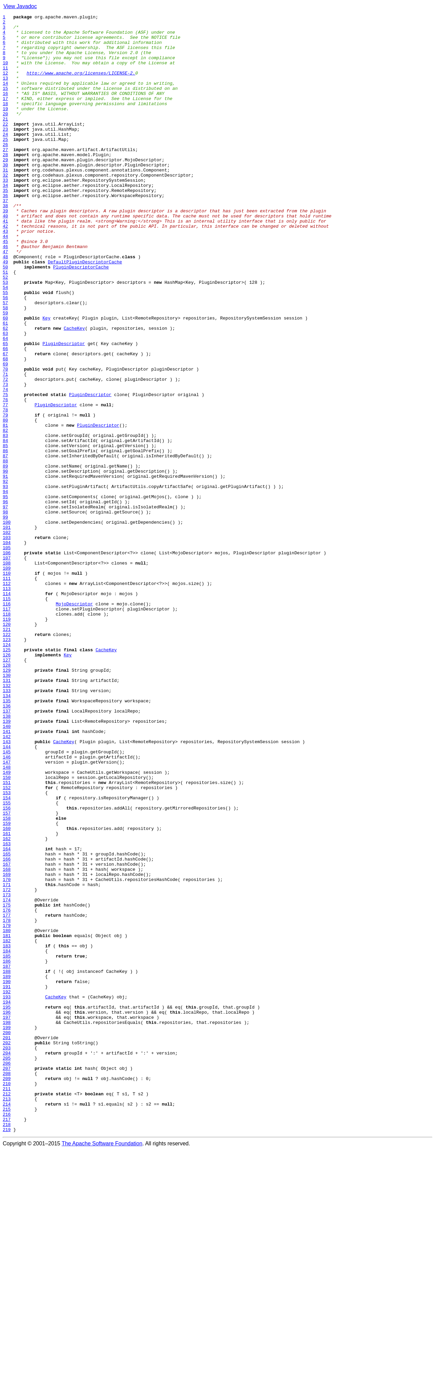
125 (7, 777)
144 (7, 893)
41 (5, 263)
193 (7, 1194)
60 (5, 379)
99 (5, 618)
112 (7, 697)
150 (7, 930)
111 (7, 691)
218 (7, 1347)
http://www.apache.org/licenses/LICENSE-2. (81, 85)
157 (7, 973)
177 (7, 1096)
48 (5, 306)
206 (7, 1273)
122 (7, 759)
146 (7, 906)
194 (7, 1200)
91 (5, 569)
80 (5, 501)
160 (7, 991)
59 (5, 373)
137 (7, 851)
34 (5, 220)
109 (7, 679)
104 (7, 648)
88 (5, 550)
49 (5, 312)
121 (7, 753)
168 (7, 1040)
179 (7, 1108)
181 (7, 1120)
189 (7, 1169)
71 (5, 446)
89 (5, 557)
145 (7, 900)
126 (7, 783)
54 (5, 342)
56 (5, 355)
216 (7, 1334)
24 (5, 159)
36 (5, 232)
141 (7, 875)
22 (5, 146)
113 (7, 704)
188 (7, 1163)
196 (7, 1212)
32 (5, 208)
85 (5, 532)
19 (5, 128)
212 (7, 1310)
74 (5, 465)
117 (7, 728)
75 (5, 471)
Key (46, 379)
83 (5, 520)
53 (5, 336)
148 (7, 918)
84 (5, 526)
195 (7, 1206)
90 (5, 563)
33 (5, 214)
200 (7, 1236)
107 (7, 667)
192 (7, 1187)
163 (7, 1010)
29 (5, 189)
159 (7, 985)
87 (5, 544)
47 (5, 299)
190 (7, 1175)
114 (7, 710)
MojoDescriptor (74, 722)
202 (7, 1249)
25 (5, 165)
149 (7, 924)
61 (5, 385)
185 (7, 1145)
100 (7, 624)
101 (7, 630)
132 (7, 820)
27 (5, 177)
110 (7, 685)
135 (7, 838)
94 (5, 587)
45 (5, 287)
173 (7, 1071)
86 (5, 538)
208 (7, 1285)
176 (7, 1089)
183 (7, 1132)
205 (7, 1267)
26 (5, 171)
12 (5, 85)
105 (7, 655)
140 (7, 869)
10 (5, 73)
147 (7, 912)
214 (7, 1322)
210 (7, 1298)
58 (5, 367)
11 (5, 79)
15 (5, 103)
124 (7, 771)
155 (7, 961)
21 (5, 140)
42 (5, 269)
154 (7, 955)
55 (5, 348)
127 (7, 789)
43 (5, 275)
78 (5, 489)
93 (5, 581)
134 (7, 832)
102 (7, 636)
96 (5, 599)
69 (5, 434)
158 (7, 979)
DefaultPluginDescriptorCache (85, 312)
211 (7, 1304)
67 (5, 422)
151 (7, 936)
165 (7, 1022)
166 (7, 1028)
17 (5, 116)
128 (7, 795)
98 (5, 612)
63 (5, 397)
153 (7, 949)
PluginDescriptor (63, 410)
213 (7, 1316)
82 (5, 514)
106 (7, 661)
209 (7, 1292)
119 (7, 740)
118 (7, 734)
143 (7, 887)
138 (7, 857)
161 (7, 998)
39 (5, 250)
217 (7, 1341)
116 (7, 722)
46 (5, 293)
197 (7, 1218)
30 (5, 195)
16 (5, 110)
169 (7, 1047)
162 (7, 1004)
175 (7, 1083)
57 (5, 361)
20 (5, 134)
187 (7, 1157)
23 (5, 152)
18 (5, 122)
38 (5, 244)
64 (5, 404)
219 (7, 1353)
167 (7, 1034)
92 (5, 575)
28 (5, 183)
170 (7, 1053)
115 (7, 716)
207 (7, 1279)
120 (7, 746)
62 (5, 391)
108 (7, 673)
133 (7, 826)
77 (5, 483)
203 (7, 1255)
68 (5, 428)
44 (5, 281)
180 (7, 1114)
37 (5, 238)
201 (7, 1243)
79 (5, 495)
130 (7, 808)
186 (7, 1151)
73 (5, 459)
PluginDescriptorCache (81, 318)
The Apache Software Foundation (102, 1367)
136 (7, 844)
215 (7, 1328)
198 (7, 1224)
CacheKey (74, 391)
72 (5, 453)
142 (7, 881)
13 (5, 91)
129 (7, 802)
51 (5, 324)
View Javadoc (20, 6)
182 (7, 1126)
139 (7, 863)
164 (7, 1016)
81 (5, 508)
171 (7, 1059)
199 (7, 1230)
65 (5, 410)
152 (7, 942)
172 (7, 1065)
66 (5, 416)
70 (5, 440)
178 (7, 1102)
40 (5, 257)
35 (5, 226)
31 (5, 201)
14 (5, 97)
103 (7, 642)
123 (7, 765)
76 (5, 477)
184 (7, 1138)
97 (5, 606)
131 (7, 814)
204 (7, 1261)
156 (7, 967)
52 (5, 330)
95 (5, 593)
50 (5, 318)
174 (7, 1077)
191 (7, 1181)
